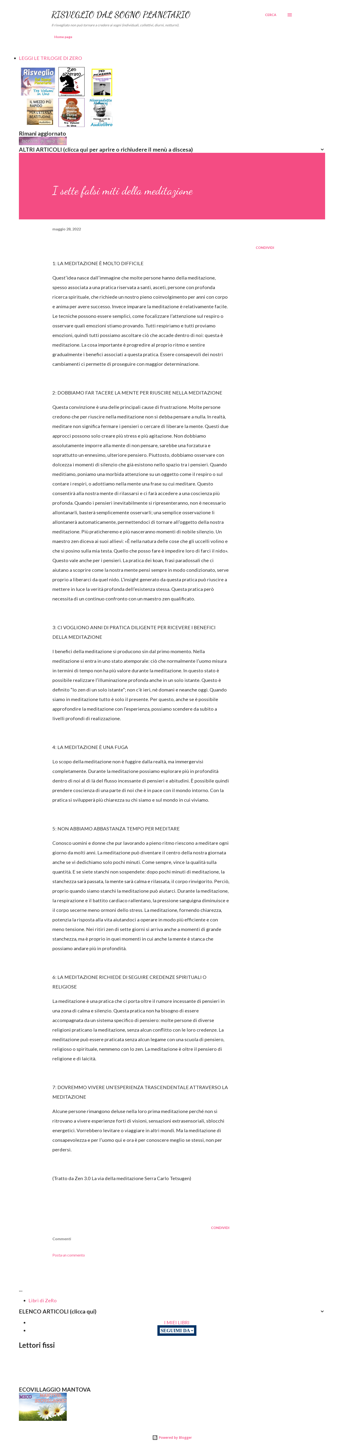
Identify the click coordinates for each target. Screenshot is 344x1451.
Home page (63, 37)
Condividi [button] (265, 248)
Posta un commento (68, 1255)
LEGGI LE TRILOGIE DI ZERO (50, 58)
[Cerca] (270, 15)
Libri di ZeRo (42, 1300)
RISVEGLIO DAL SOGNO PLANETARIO (120, 15)
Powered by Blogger (172, 1437)
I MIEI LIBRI (176, 1322)
